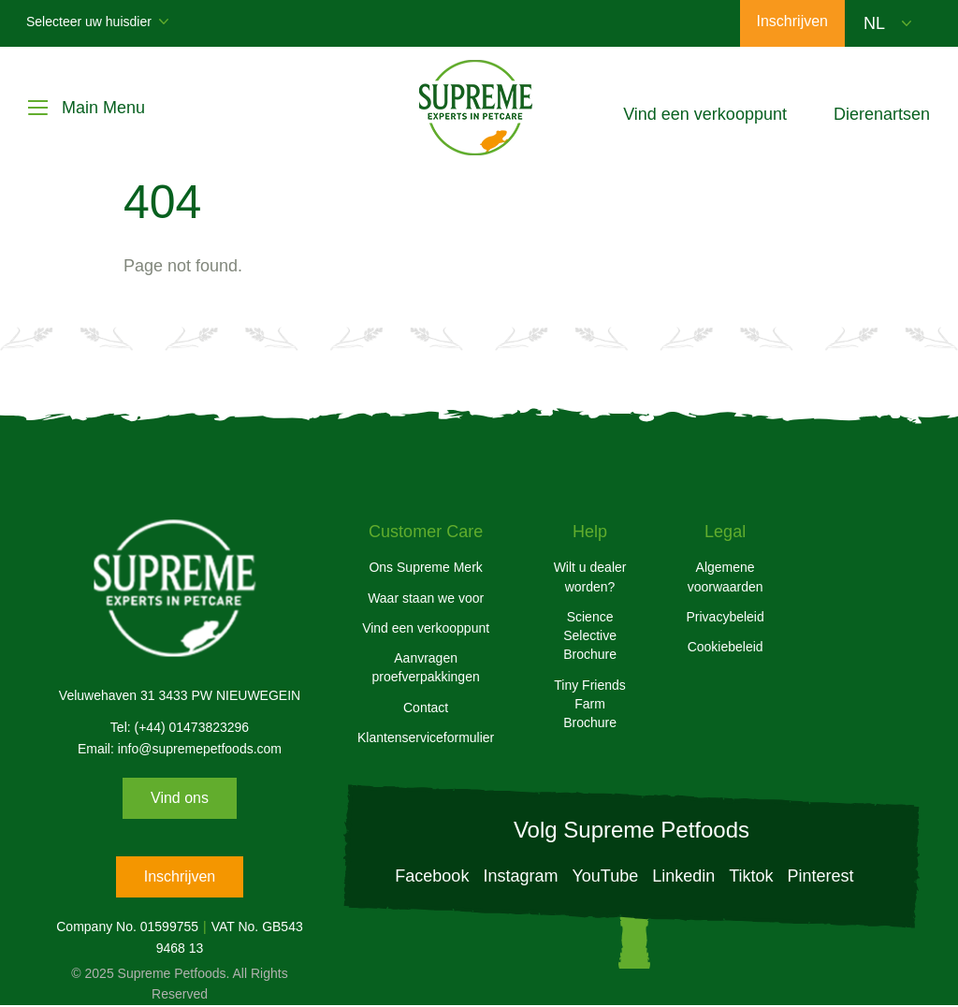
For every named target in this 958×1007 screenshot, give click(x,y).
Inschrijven (179, 876)
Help (590, 531)
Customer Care (426, 531)
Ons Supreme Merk (425, 567)
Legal (725, 531)
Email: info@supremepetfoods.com (180, 748)
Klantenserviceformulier (425, 737)
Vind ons (180, 798)
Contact (425, 707)
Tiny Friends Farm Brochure (590, 704)
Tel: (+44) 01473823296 (179, 727)
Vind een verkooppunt (425, 627)
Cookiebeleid (725, 646)
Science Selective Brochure (590, 636)
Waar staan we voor (426, 598)
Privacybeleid (724, 616)
